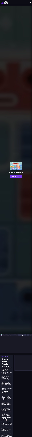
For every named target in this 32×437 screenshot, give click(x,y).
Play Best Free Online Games (5, 2)
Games (2, 356)
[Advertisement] (16, 344)
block (8, 356)
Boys (5, 356)
